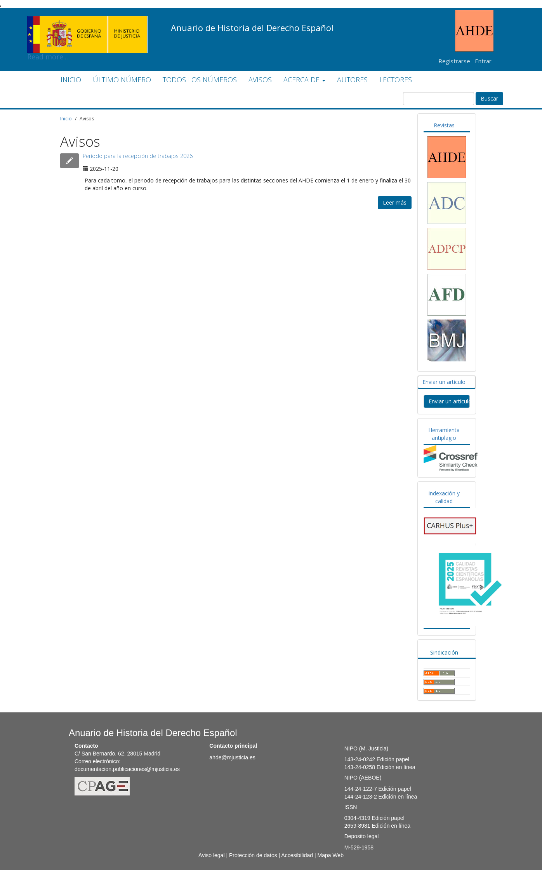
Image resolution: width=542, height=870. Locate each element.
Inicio (66, 118)
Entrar (483, 61)
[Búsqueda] (438, 98)
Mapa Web (330, 855)
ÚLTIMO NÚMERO (122, 79)
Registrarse (454, 61)
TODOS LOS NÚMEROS (200, 79)
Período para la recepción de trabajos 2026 (138, 156)
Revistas (444, 125)
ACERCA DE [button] (304, 79)
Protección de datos (253, 855)
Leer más (394, 202)
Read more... (87, 22)
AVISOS (260, 79)
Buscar (489, 98)
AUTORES (352, 79)
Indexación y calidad (444, 497)
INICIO (71, 79)
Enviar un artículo (444, 382)
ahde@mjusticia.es (232, 757)
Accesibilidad (297, 855)
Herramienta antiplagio (444, 433)
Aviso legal (211, 855)
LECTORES (395, 79)
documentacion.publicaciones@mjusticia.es (127, 769)
